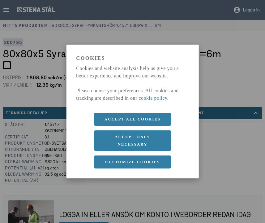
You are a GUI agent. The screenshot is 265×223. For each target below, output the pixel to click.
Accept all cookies (133, 119)
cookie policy (153, 98)
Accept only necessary (132, 140)
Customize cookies (132, 162)
